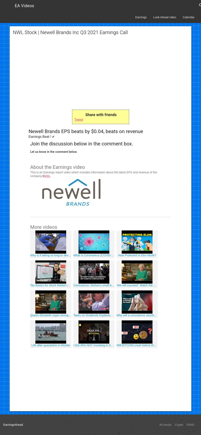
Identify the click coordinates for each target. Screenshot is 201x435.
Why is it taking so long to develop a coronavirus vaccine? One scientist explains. (50, 255)
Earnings (141, 17)
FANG (190, 424)
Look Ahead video (164, 17)
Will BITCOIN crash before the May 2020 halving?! (137, 345)
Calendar (188, 17)
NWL (47, 176)
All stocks (165, 424)
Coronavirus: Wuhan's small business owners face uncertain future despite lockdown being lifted (93, 285)
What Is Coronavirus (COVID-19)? (93, 255)
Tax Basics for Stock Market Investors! (50, 285)
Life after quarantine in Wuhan (50, 345)
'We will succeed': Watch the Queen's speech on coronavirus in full (137, 285)
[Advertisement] (100, 72)
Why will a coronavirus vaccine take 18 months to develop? (137, 315)
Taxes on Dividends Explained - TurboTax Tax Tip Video (93, 315)
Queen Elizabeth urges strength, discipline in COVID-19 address (50, 315)
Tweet (78, 119)
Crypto (179, 424)
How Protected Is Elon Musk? (137, 255)
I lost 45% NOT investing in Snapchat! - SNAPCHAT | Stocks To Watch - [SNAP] (93, 345)
